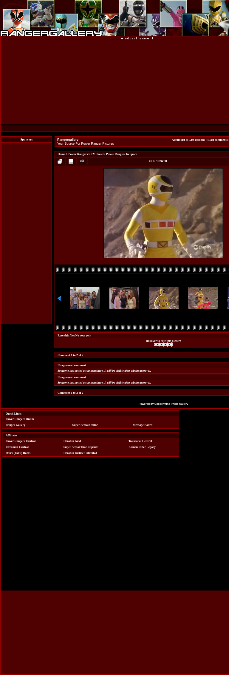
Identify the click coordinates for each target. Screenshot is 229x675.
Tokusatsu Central (140, 441)
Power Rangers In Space (121, 154)
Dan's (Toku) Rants (18, 453)
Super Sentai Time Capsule (81, 447)
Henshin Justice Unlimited (80, 453)
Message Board (142, 425)
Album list (178, 139)
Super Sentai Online (85, 425)
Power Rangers (78, 154)
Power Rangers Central (20, 441)
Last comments (218, 139)
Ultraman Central (17, 447)
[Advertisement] (26, 233)
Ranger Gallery (15, 425)
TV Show (97, 154)
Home (61, 154)
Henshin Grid (72, 441)
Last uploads (196, 139)
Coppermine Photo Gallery (171, 403)
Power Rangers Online (20, 419)
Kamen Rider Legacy (142, 447)
